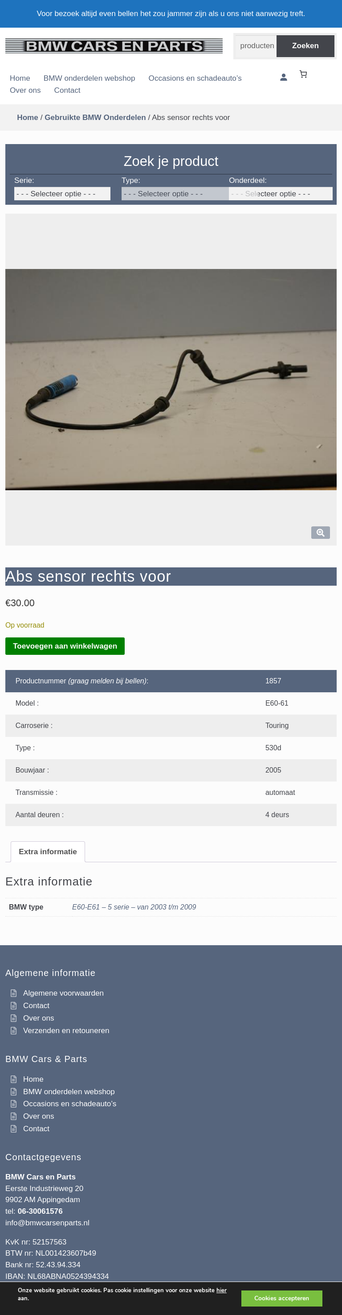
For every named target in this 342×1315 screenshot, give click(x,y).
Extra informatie (48, 851)
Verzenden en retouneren (66, 1030)
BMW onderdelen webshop (89, 78)
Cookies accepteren (281, 1298)
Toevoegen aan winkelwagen (65, 645)
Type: (131, 180)
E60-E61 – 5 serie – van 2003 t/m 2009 (134, 907)
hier (221, 1290)
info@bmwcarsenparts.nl (47, 1222)
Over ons (25, 90)
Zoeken (305, 45)
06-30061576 (40, 1211)
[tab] (48, 851)
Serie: (24, 180)
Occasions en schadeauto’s (195, 78)
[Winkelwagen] (304, 73)
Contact (67, 90)
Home (20, 78)
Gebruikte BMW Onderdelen (95, 117)
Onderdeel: (248, 180)
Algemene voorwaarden (63, 992)
